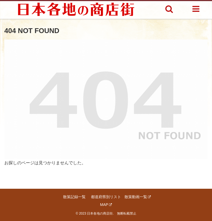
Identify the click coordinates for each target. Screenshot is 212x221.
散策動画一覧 (138, 197)
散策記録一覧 (74, 197)
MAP (106, 204)
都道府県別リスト (106, 197)
